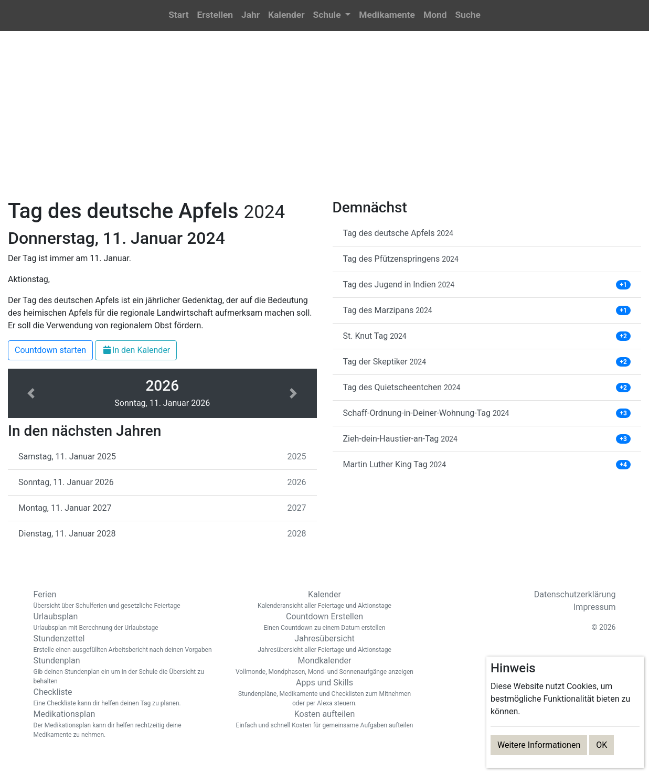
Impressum (594, 607)
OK (601, 745)
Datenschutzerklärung (575, 594)
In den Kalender (136, 350)
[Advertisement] (325, 121)
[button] (331, 15)
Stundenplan (125, 671)
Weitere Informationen (538, 745)
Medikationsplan (125, 724)
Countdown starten (50, 350)
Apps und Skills (325, 693)
